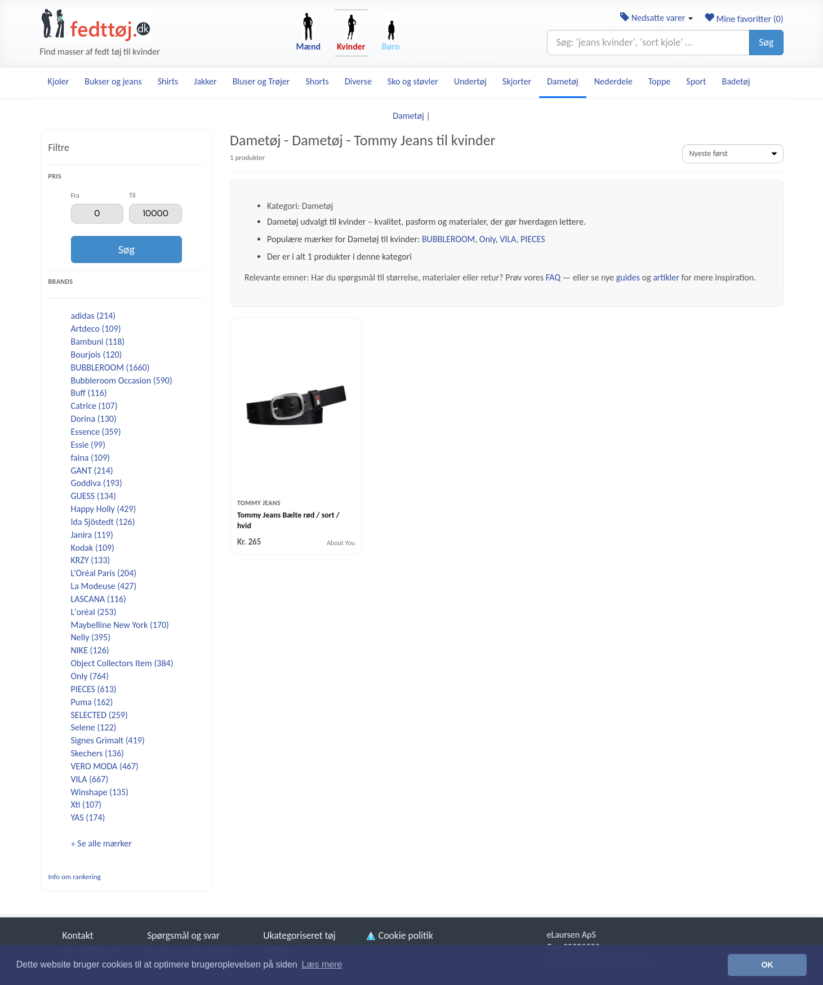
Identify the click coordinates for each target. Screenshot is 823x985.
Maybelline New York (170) (120, 624)
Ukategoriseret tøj (299, 935)
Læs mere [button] (321, 964)
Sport (696, 81)
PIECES (533, 239)
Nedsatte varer (656, 17)
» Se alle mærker (101, 843)
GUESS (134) (93, 496)
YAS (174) (88, 817)
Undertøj (470, 81)
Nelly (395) (91, 637)
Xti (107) (86, 804)
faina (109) (90, 457)
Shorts (316, 81)
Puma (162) (92, 702)
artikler (666, 277)
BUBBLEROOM (448, 239)
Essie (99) (88, 444)
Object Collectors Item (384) (122, 663)
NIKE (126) (90, 650)
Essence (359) (96, 431)
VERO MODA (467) (105, 766)
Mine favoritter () (744, 19)
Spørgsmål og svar (183, 935)
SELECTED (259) (99, 715)
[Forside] (95, 25)
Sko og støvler (413, 81)
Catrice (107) (94, 405)
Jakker (205, 81)
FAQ (553, 277)
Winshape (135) (100, 792)
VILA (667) (90, 779)
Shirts (168, 81)
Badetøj (736, 81)
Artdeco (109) (96, 328)
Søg (766, 42)
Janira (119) (92, 534)
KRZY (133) (90, 560)
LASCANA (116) (98, 599)
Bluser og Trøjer (261, 81)
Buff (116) (89, 392)
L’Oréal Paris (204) (104, 573)
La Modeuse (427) (104, 586)
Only (487, 239)
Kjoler (58, 81)
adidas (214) (93, 315)
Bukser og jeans (112, 81)
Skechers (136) (97, 753)
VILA (508, 239)
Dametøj (563, 81)
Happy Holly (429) (103, 508)
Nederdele (613, 81)
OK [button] (767, 964)
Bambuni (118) (98, 341)
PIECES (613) (94, 689)
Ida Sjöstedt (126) (103, 521)
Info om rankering (74, 876)
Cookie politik (399, 935)
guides (628, 277)
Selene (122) (94, 727)
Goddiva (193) (96, 483)
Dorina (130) (94, 418)
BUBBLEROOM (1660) (110, 367)
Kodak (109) (92, 547)
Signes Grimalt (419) (108, 740)
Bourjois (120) (96, 354)
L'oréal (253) (94, 612)
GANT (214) (92, 470)
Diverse (358, 81)
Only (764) (90, 676)
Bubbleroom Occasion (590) (121, 380)
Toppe (659, 81)
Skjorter (516, 81)
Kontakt (78, 935)
